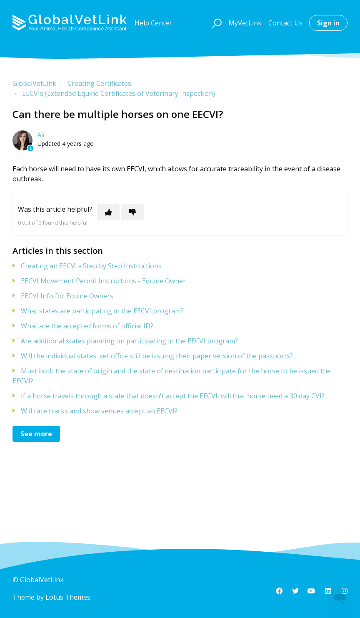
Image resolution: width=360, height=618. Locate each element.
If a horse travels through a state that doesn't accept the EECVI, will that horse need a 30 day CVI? (173, 395)
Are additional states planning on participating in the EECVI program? (129, 340)
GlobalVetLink (34, 83)
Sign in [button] (328, 23)
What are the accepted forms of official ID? (87, 325)
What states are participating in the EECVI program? (102, 310)
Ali (41, 135)
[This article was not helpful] (132, 212)
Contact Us (285, 23)
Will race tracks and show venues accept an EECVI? (99, 410)
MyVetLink (245, 23)
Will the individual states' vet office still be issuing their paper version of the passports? (157, 355)
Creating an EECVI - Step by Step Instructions (91, 265)
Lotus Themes (67, 597)
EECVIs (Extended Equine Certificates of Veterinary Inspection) (118, 93)
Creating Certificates (99, 83)
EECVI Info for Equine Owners (67, 295)
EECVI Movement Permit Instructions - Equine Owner (103, 280)
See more (36, 433)
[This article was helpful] (108, 212)
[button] (216, 23)
